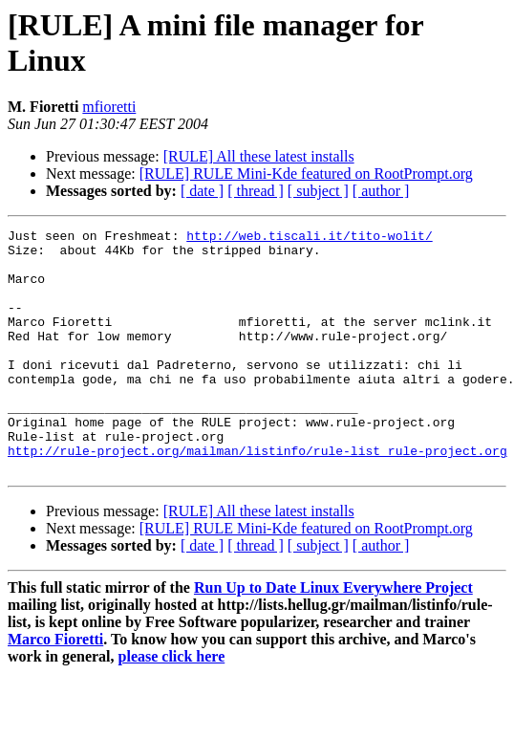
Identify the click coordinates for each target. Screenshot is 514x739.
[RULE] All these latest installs (258, 156)
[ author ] (381, 191)
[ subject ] (318, 191)
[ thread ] (255, 191)
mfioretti (109, 106)
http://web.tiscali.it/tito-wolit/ (309, 238)
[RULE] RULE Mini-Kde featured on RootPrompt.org (306, 173)
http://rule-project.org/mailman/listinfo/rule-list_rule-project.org (257, 496)
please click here (171, 705)
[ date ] (202, 191)
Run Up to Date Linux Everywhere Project (333, 636)
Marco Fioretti (55, 688)
